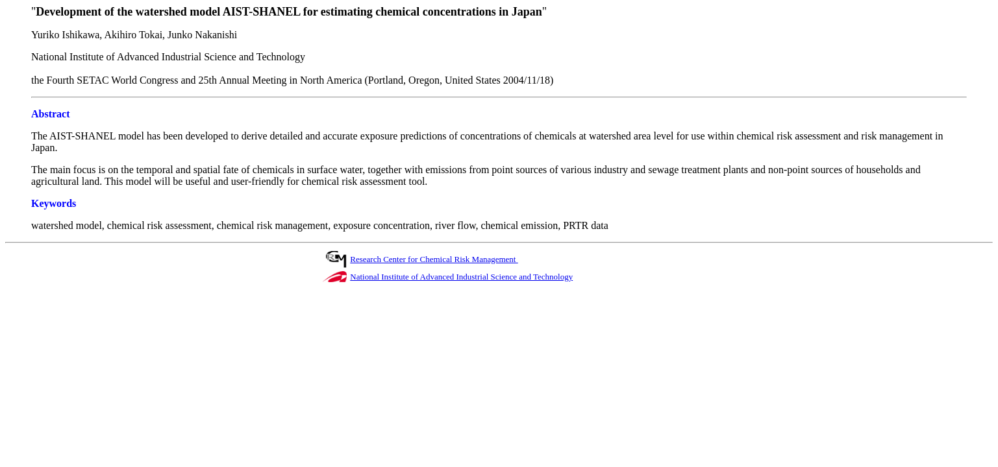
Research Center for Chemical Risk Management (434, 259)
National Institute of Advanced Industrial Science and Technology (461, 276)
